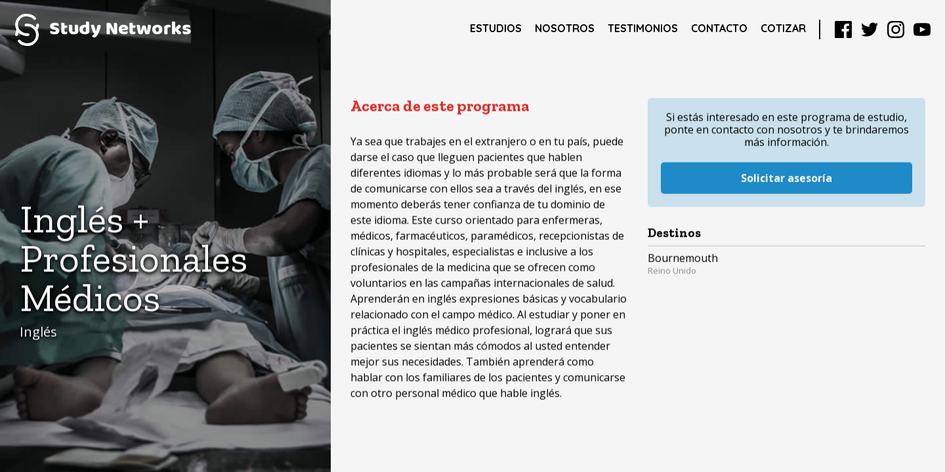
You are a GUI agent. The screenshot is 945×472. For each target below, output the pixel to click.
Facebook (843, 29)
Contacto (719, 28)
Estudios (496, 28)
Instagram (896, 29)
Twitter (869, 29)
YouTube (922, 29)
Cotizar (783, 28)
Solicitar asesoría (786, 164)
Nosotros (565, 28)
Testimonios (643, 28)
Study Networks (102, 29)
